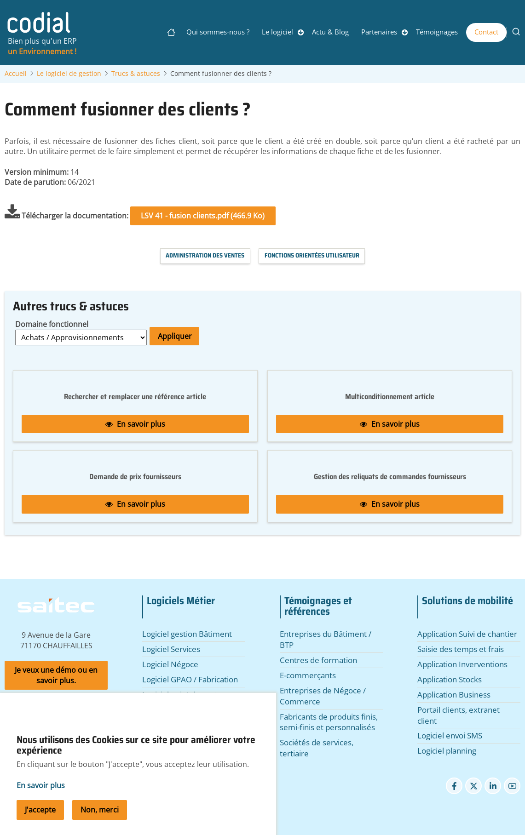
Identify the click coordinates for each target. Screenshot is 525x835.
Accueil (16, 73)
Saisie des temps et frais (460, 649)
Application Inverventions (462, 664)
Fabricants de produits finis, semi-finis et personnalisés (329, 722)
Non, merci (100, 823)
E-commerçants (308, 675)
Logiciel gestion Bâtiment (187, 634)
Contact (486, 31)
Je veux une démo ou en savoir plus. (56, 675)
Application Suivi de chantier (467, 634)
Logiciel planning (446, 750)
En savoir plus (135, 424)
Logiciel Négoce (170, 664)
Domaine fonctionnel (51, 324)
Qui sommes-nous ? (217, 31)
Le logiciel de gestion (69, 73)
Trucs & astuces (135, 73)
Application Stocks (449, 679)
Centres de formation (318, 660)
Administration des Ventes (205, 255)
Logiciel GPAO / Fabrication (190, 679)
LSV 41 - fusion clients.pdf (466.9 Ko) (203, 216)
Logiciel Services (171, 649)
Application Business (453, 694)
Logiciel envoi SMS (449, 735)
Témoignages (437, 31)
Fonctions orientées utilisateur (312, 255)
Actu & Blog (330, 31)
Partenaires (379, 31)
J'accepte (40, 823)
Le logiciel (277, 31)
